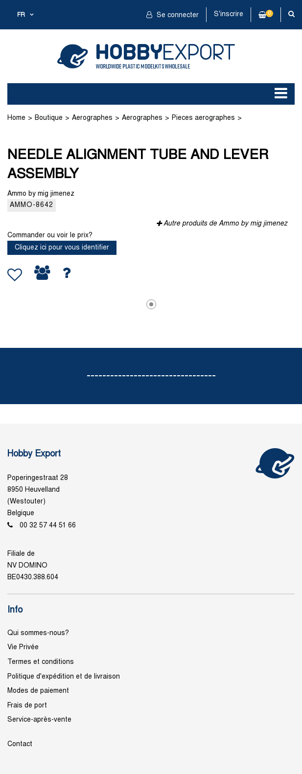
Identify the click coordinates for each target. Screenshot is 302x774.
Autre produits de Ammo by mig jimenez (225, 224)
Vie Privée (23, 647)
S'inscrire (228, 14)
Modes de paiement (38, 691)
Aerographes (92, 118)
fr (21, 15)
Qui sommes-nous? (38, 633)
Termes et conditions (40, 662)
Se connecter (177, 15)
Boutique (49, 118)
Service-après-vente (39, 720)
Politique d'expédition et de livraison (63, 677)
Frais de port (27, 706)
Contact (19, 744)
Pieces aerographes (203, 118)
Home (16, 118)
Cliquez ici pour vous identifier (62, 248)
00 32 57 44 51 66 (48, 526)
